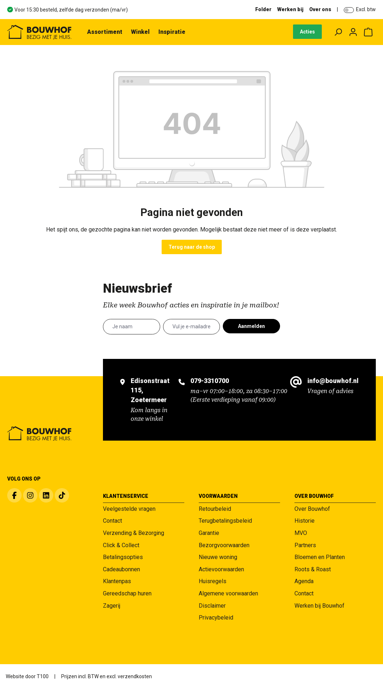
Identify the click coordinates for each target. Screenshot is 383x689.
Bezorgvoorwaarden (224, 545)
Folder (263, 9)
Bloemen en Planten (319, 557)
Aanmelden (251, 326)
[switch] (349, 10)
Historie (304, 520)
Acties (307, 32)
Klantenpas (117, 581)
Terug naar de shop (191, 247)
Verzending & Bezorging (133, 533)
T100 (43, 676)
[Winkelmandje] (368, 32)
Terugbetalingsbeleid (225, 520)
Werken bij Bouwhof (319, 605)
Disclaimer (212, 605)
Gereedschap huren (127, 593)
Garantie (209, 533)
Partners (305, 545)
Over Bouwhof (312, 508)
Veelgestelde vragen (129, 508)
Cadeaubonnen (121, 569)
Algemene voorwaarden (228, 593)
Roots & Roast (312, 569)
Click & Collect (121, 545)
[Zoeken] (338, 32)
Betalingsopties (123, 557)
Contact (112, 520)
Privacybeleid (216, 617)
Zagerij (111, 605)
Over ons (320, 9)
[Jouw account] (353, 32)
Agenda (304, 581)
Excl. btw (366, 9)
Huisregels (212, 581)
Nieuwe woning (218, 557)
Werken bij (290, 9)
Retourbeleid (215, 508)
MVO (300, 533)
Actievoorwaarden (221, 569)
